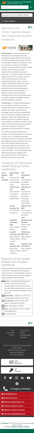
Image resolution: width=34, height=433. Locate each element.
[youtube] (28, 378)
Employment (10, 333)
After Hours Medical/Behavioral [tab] (13, 414)
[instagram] (17, 378)
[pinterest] (17, 384)
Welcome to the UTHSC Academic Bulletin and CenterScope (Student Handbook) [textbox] (17, 15)
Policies (22, 333)
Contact (11, 335)
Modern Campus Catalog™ (21, 427)
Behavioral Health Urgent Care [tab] (13, 402)
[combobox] (17, 15)
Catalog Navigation (9, 21)
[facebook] (5, 378)
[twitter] (11, 378)
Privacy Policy (24, 330)
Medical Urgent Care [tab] (10, 398)
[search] (15, 7)
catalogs (5, 423)
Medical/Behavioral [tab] (9, 394)
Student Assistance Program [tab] (12, 406)
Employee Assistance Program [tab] (13, 410)
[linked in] (22, 378)
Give (12, 330)
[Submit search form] (31, 7)
